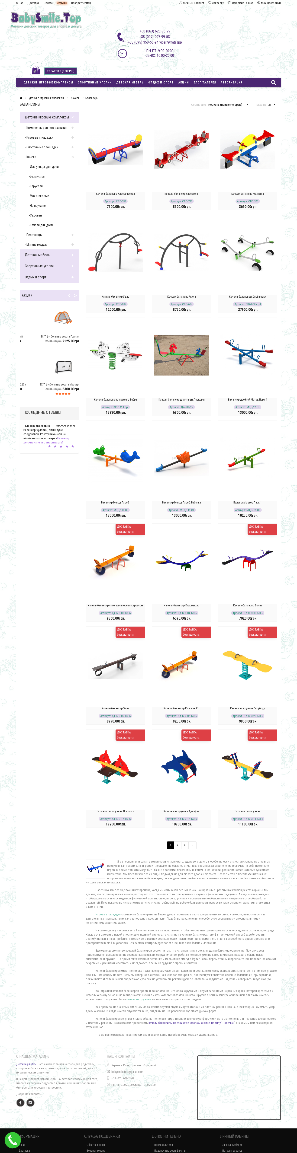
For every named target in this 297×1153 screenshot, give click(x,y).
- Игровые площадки (39, 137)
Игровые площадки (108, 914)
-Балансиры (37, 176)
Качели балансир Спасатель (181, 193)
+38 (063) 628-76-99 (122, 1078)
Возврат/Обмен (81, 3)
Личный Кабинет (232, 1145)
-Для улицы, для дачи (44, 167)
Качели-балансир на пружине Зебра (115, 399)
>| (192, 845)
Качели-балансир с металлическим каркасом (115, 605)
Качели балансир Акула (181, 296)
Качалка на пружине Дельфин (181, 811)
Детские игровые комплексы (48, 82)
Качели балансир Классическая (115, 193)
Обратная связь (96, 1145)
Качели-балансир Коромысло (181, 605)
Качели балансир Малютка (247, 193)
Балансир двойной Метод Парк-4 (247, 399)
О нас (19, 3)
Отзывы (62, 3)
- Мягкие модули (36, 244)
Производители (163, 1145)
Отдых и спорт (161, 82)
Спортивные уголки (95, 82)
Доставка (33, 3)
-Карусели (36, 186)
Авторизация (232, 82)
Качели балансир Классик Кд (181, 708)
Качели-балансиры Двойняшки (247, 296)
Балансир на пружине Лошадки (115, 811)
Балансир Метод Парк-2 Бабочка (181, 502)
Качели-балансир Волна (247, 605)
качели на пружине (138, 999)
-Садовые (35, 215)
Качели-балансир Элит (115, 708)
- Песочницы (33, 235)
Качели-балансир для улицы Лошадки (181, 399)
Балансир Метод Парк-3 (115, 502)
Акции (183, 82)
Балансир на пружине (247, 811)
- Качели (30, 157)
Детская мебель (130, 82)
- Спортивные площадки (41, 147)
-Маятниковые (39, 196)
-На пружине (37, 205)
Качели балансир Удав (115, 296)
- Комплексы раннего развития (46, 128)
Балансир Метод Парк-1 (247, 502)
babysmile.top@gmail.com (127, 1071)
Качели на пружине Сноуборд (247, 708)
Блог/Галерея (205, 82)
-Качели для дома (41, 225)
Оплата (48, 3)
